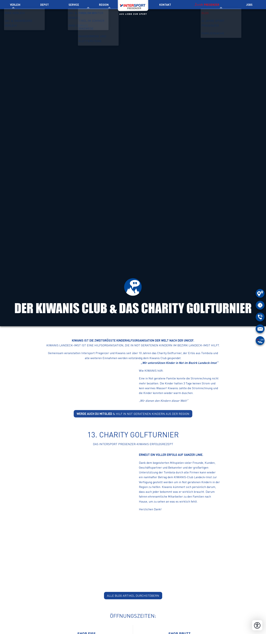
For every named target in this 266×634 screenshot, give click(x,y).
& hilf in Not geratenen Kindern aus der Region (133, 414)
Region (104, 4)
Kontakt (165, 4)
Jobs (249, 4)
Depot (44, 4)
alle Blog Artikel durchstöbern (133, 595)
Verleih (15, 4)
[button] (86, 382)
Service (74, 4)
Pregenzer (211, 4)
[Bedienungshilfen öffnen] (257, 625)
